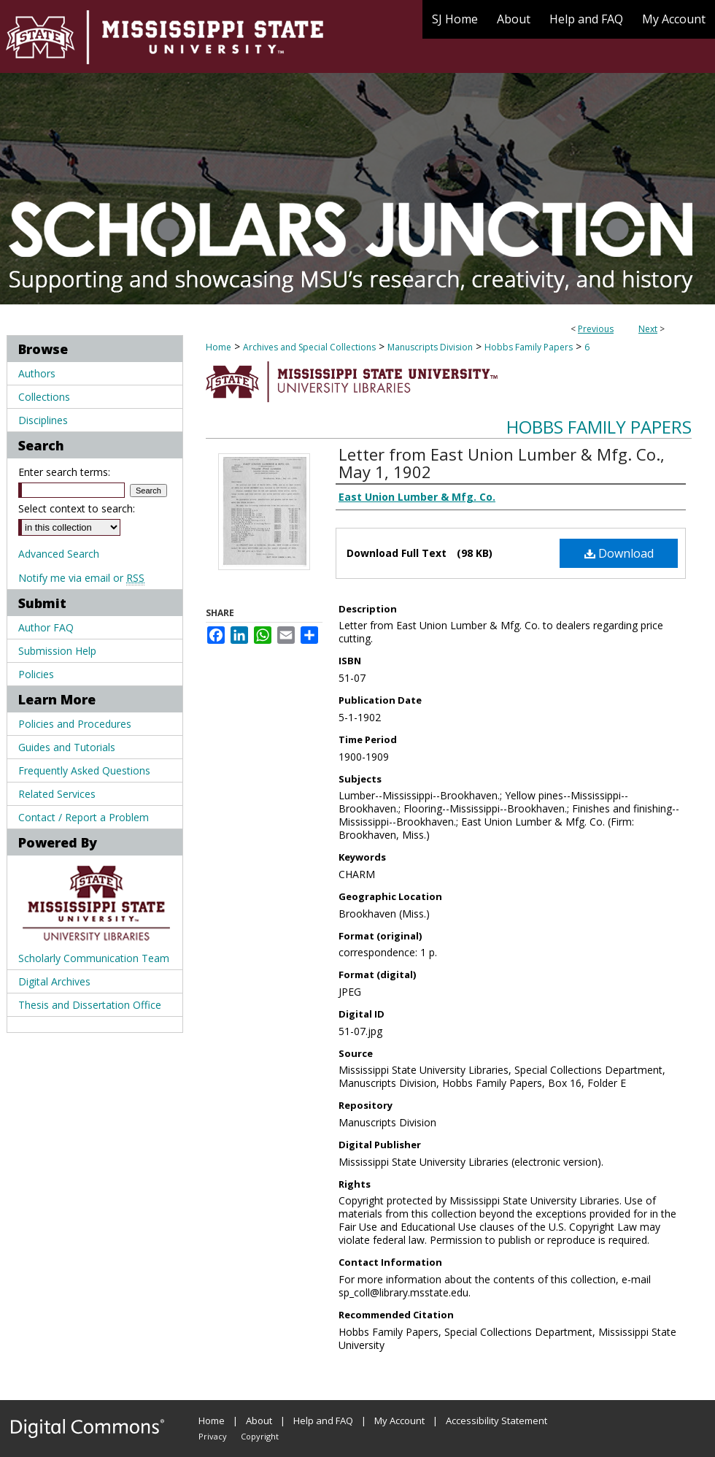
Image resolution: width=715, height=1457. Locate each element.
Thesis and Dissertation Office (89, 1005)
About (259, 1420)
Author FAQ (46, 627)
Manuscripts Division (430, 347)
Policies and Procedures (74, 724)
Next (647, 329)
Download (619, 553)
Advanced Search (58, 554)
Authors (36, 373)
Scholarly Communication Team (93, 958)
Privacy (212, 1436)
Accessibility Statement (496, 1420)
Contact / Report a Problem (83, 817)
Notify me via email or (81, 578)
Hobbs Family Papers (528, 347)
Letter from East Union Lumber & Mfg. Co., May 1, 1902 (502, 463)
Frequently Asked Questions (84, 770)
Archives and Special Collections (309, 347)
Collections (44, 397)
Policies (36, 674)
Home (218, 347)
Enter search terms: (64, 472)
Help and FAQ (323, 1420)
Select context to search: (76, 508)
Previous (596, 329)
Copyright (260, 1436)
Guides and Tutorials (66, 747)
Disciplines (43, 420)
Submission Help (57, 651)
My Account (399, 1420)
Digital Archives (54, 981)
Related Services (57, 794)
